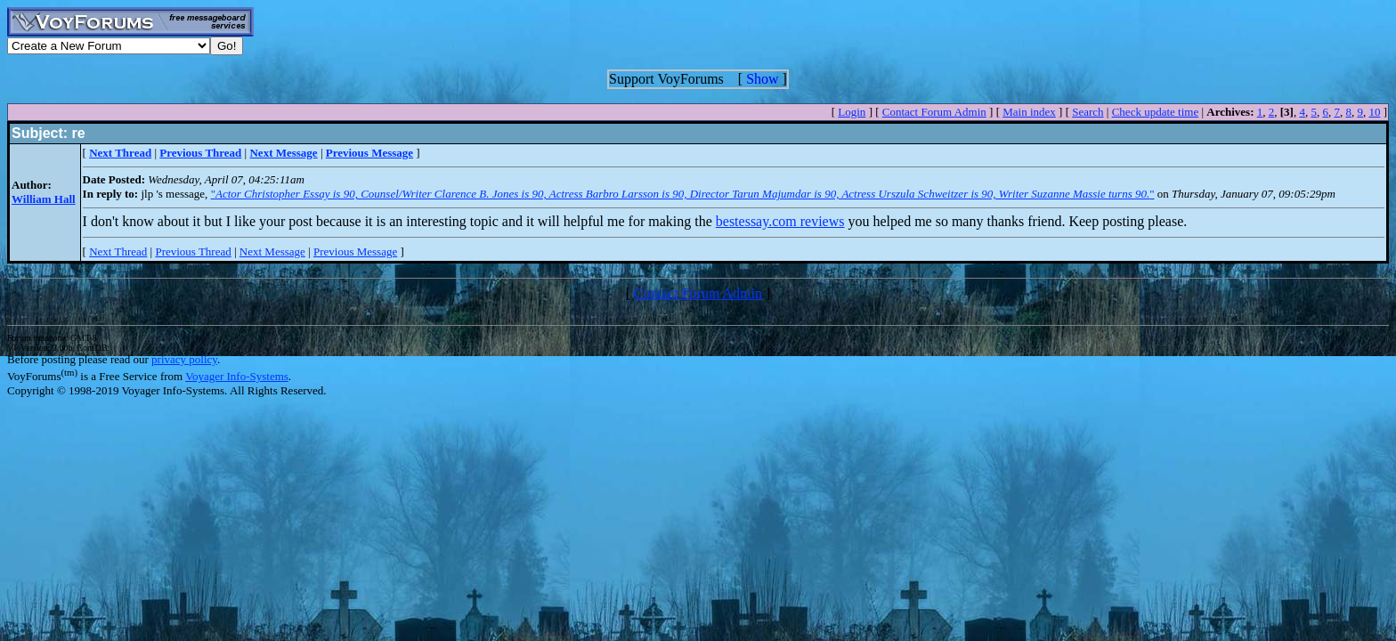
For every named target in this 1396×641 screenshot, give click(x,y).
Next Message (272, 251)
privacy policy (184, 359)
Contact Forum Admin (934, 111)
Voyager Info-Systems (236, 376)
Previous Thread (193, 251)
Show (762, 78)
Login (851, 111)
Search (1087, 111)
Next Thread (118, 251)
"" (683, 193)
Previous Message (355, 251)
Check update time (1155, 111)
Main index (1029, 111)
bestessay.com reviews (780, 221)
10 (1374, 111)
